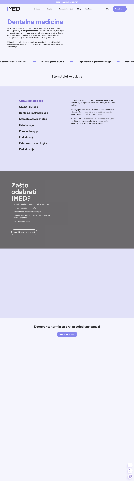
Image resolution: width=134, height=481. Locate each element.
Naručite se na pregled (24, 237)
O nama (38, 9)
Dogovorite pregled (67, 340)
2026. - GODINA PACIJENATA (67, 2)
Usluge (50, 9)
